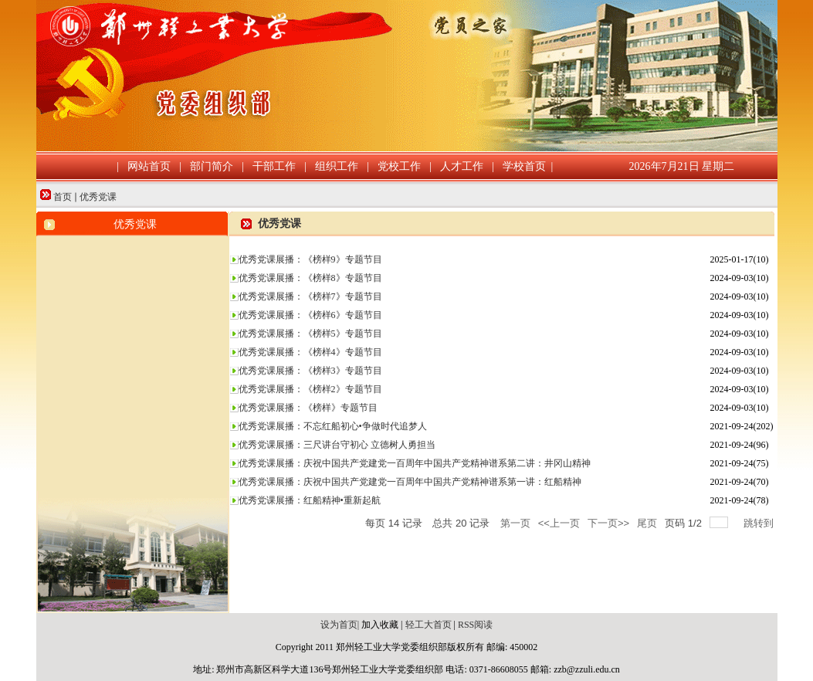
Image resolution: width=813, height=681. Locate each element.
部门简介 (211, 166)
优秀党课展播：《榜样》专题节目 (308, 407)
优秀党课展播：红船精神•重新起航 (310, 500)
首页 (62, 196)
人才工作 (461, 166)
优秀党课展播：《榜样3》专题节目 (310, 370)
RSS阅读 (475, 624)
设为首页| (339, 624)
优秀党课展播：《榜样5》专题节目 (310, 333)
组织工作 (336, 166)
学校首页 (524, 166)
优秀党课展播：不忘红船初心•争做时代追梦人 (333, 426)
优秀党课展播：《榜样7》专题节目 (310, 296)
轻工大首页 (427, 624)
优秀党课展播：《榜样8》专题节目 (310, 278)
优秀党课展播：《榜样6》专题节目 (310, 315)
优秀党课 (98, 196)
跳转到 (760, 523)
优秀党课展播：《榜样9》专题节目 (310, 259)
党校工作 (399, 166)
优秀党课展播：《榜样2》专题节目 (310, 389)
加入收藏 (379, 624)
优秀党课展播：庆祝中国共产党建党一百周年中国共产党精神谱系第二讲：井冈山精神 (415, 463)
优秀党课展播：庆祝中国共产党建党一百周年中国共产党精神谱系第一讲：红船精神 (410, 481)
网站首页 (149, 166)
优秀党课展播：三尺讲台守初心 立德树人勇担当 (337, 444)
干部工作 (274, 166)
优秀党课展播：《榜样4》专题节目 (310, 352)
